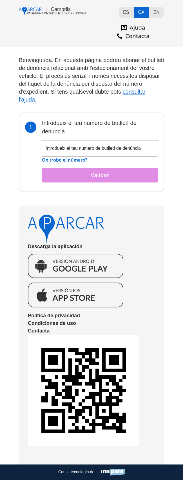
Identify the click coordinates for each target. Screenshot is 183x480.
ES (126, 12)
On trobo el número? (64, 160)
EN (156, 12)
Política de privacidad (54, 315)
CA (141, 12)
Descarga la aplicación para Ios (75, 295)
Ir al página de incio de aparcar (52, 11)
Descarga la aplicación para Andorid (75, 266)
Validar (100, 175)
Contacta (132, 36)
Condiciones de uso (52, 323)
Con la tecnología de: (91, 472)
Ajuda (133, 27)
